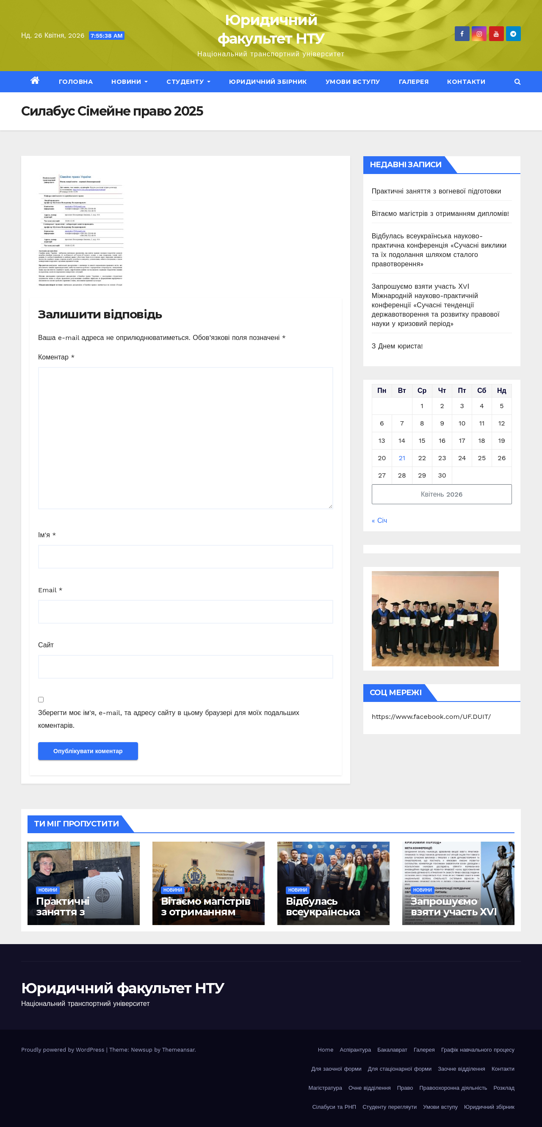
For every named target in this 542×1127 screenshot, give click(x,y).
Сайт (46, 645)
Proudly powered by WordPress (63, 1050)
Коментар (56, 357)
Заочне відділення (461, 1069)
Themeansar (178, 1050)
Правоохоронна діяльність (453, 1088)
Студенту (188, 82)
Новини (129, 82)
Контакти (466, 82)
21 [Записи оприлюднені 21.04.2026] (402, 458)
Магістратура (325, 1088)
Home (325, 1050)
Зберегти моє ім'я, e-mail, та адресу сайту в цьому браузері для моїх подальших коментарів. (168, 719)
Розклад (504, 1088)
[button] (517, 81)
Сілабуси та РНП (334, 1107)
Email (50, 590)
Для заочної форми (336, 1069)
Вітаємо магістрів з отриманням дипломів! (440, 214)
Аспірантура (355, 1050)
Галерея (414, 82)
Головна (76, 82)
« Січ (379, 521)
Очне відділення (369, 1088)
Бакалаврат (392, 1050)
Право (405, 1088)
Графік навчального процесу (477, 1050)
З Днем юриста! (399, 346)
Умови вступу (353, 82)
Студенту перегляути (389, 1107)
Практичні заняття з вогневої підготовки (436, 191)
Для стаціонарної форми (399, 1069)
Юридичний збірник (268, 82)
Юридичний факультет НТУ (122, 988)
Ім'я (47, 535)
